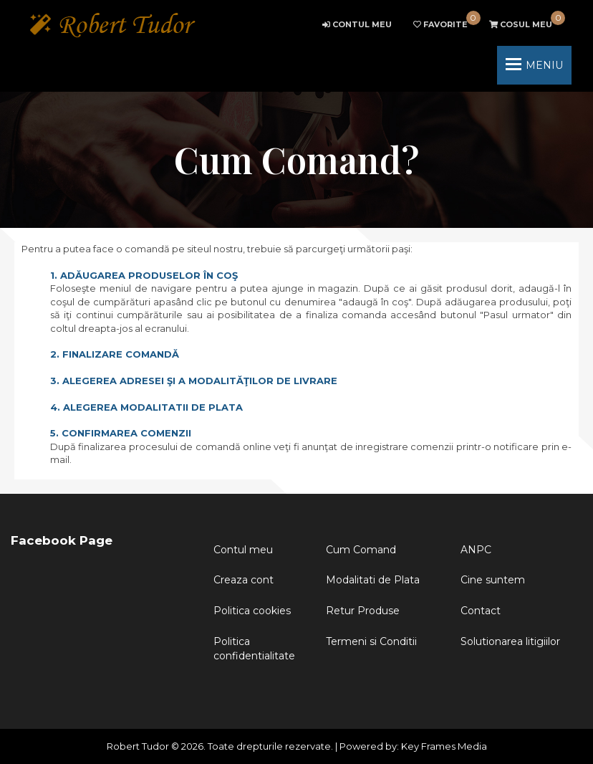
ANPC (476, 549)
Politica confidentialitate (254, 648)
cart (520, 24)
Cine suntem (493, 579)
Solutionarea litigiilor (510, 641)
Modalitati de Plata (373, 579)
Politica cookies (252, 610)
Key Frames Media (444, 746)
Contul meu (243, 549)
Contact (481, 610)
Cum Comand (361, 549)
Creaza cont (243, 579)
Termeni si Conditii (371, 641)
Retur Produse (363, 610)
